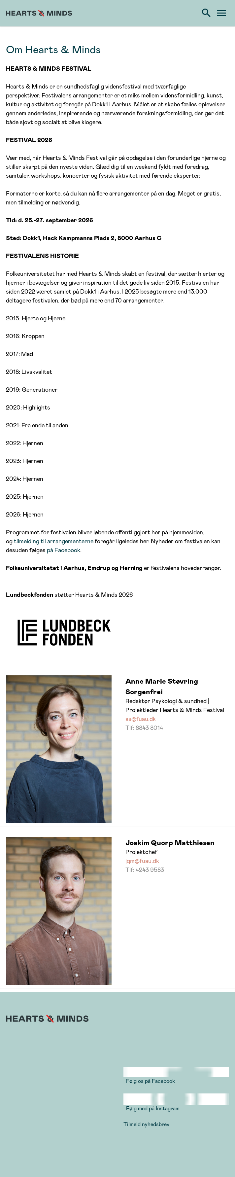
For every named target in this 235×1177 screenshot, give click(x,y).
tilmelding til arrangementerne (54, 541)
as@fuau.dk (140, 718)
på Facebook (63, 549)
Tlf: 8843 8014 (144, 727)
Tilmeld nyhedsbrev (146, 1124)
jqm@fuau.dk (142, 860)
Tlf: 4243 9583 (144, 869)
